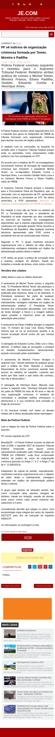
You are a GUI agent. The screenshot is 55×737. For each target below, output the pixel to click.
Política (27, 62)
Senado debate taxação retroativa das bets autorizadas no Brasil (34, 678)
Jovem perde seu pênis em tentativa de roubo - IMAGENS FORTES (34, 693)
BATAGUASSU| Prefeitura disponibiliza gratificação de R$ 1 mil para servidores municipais (35, 648)
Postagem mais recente (11, 586)
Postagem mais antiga (43, 586)
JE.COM (27, 13)
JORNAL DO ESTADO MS (29, 558)
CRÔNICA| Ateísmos (26, 630)
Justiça (19, 62)
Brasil (12, 62)
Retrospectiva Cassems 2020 (30, 662)
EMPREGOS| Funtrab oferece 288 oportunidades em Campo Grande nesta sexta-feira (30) (35, 708)
